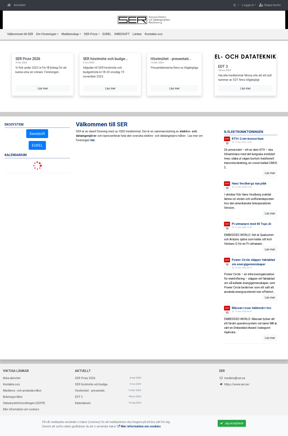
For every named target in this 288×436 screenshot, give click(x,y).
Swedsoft (37, 133)
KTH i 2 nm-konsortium (248, 138)
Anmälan (20, 5)
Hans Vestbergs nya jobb (249, 183)
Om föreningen (46, 34)
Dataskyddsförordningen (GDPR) (24, 403)
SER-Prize (90, 34)
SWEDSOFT (122, 34)
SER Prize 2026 (27, 59)
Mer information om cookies (21, 409)
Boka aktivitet (11, 378)
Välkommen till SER (20, 34)
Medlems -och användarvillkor (22, 390)
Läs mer (270, 173)
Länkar (137, 34)
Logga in (248, 5)
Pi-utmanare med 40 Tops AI (251, 224)
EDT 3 (223, 66)
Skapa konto (270, 5)
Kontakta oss (154, 34)
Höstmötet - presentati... (171, 59)
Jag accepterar (232, 423)
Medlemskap (70, 34)
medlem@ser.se (234, 378)
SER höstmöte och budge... (105, 59)
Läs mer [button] (42, 88)
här (92, 140)
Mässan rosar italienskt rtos (251, 308)
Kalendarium (83, 403)
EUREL (106, 34)
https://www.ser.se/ (237, 384)
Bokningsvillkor (13, 397)
